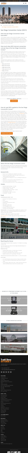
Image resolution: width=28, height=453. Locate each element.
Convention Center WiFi (8, 25)
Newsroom (3, 427)
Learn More (14, 100)
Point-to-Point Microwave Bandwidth (7, 385)
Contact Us (3, 432)
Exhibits (2, 402)
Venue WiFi (2, 388)
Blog (1, 430)
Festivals (2, 405)
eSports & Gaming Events (5, 400)
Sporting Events (3, 411)
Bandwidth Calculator (4, 420)
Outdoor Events (3, 410)
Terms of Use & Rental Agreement (6, 443)
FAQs (2, 431)
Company (2, 426)
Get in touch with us (4, 215)
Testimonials (3, 428)
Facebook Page (3, 439)
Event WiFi (2, 387)
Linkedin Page (3, 435)
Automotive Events (4, 395)
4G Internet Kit (21, 113)
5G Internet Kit (3, 377)
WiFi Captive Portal (4, 391)
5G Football (3, 379)
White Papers (3, 422)
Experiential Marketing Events (6, 403)
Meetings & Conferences (5, 407)
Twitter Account (3, 440)
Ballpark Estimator (4, 419)
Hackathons (3, 406)
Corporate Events (4, 396)
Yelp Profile (3, 438)
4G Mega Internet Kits (11, 122)
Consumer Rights (4, 423)
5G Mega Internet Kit (4, 378)
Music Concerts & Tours (5, 409)
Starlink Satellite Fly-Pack (5, 380)
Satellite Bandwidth (4, 384)
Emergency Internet (4, 398)
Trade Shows (3, 412)
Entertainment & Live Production (6, 399)
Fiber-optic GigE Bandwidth (5, 386)
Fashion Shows (3, 404)
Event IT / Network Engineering (6, 390)
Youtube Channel (4, 436)
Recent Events (3, 415)
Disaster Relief (3, 397)
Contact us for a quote (7, 133)
